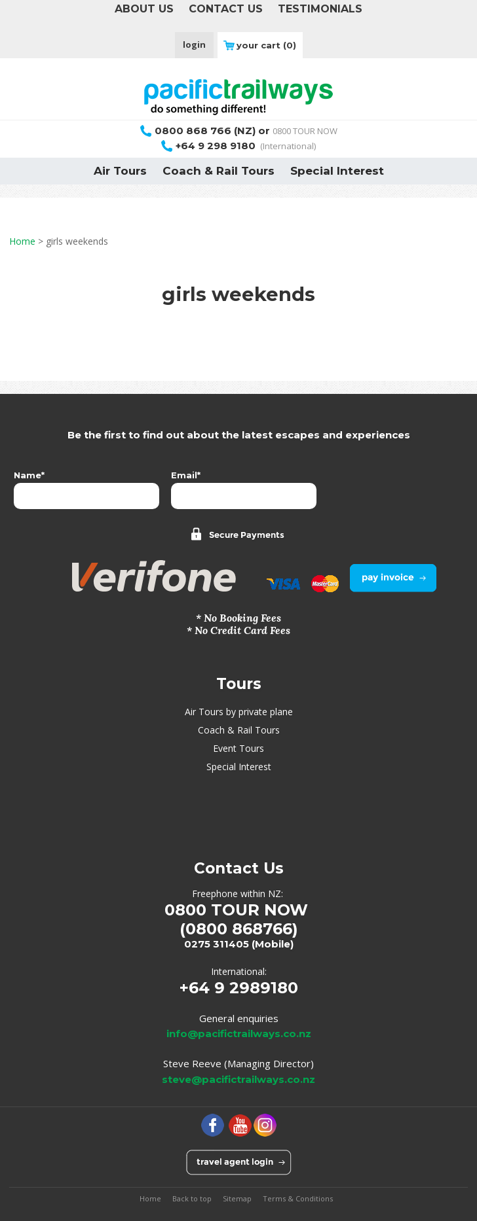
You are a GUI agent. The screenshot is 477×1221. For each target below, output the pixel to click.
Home (22, 241)
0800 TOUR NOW (238, 131)
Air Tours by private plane (239, 711)
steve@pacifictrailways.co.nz (238, 1079)
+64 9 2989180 (239, 987)
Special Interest (337, 170)
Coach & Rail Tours (218, 170)
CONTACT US (226, 9)
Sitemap (237, 1198)
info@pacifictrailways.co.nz (238, 1033)
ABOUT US (144, 9)
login (194, 44)
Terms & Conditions (298, 1198)
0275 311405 (216, 944)
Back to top (192, 1198)
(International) (238, 146)
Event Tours (238, 748)
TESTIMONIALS (320, 9)
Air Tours (120, 170)
